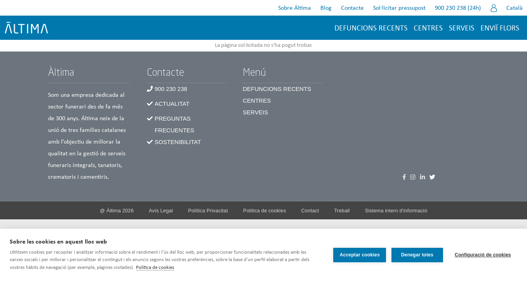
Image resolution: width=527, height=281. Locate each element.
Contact (310, 210)
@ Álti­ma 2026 (117, 210)
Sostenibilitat (178, 142)
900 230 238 (171, 88)
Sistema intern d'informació (396, 210)
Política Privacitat (208, 210)
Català (514, 8)
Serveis (461, 28)
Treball (342, 210)
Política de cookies (155, 267)
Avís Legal (161, 210)
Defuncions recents (370, 28)
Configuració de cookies (483, 255)
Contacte (352, 8)
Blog (326, 8)
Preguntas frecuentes (175, 124)
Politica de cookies (264, 210)
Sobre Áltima (294, 8)
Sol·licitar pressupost (399, 8)
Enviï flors (500, 28)
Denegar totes (417, 255)
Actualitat (172, 103)
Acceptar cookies (359, 255)
